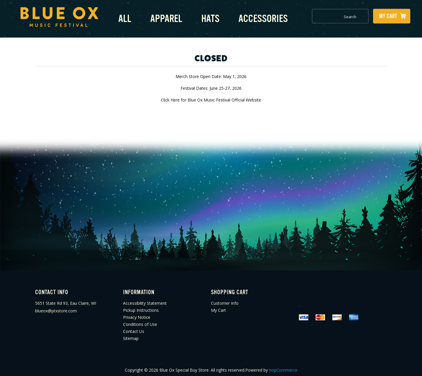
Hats (200, 16)
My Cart (218, 307)
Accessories (249, 16)
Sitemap (131, 335)
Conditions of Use (140, 321)
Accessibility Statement (145, 300)
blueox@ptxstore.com (56, 307)
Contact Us (133, 328)
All (122, 16)
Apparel (160, 16)
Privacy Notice (136, 314)
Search (362, 16)
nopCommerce (283, 367)
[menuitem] (79, 300)
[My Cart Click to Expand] (391, 16)
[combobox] (334, 17)
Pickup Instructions (141, 307)
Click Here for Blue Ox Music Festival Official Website (211, 96)
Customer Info (225, 300)
